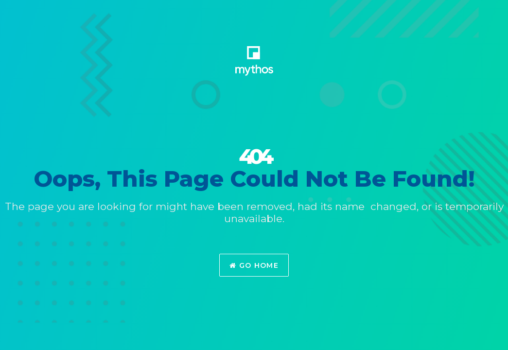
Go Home (254, 265)
